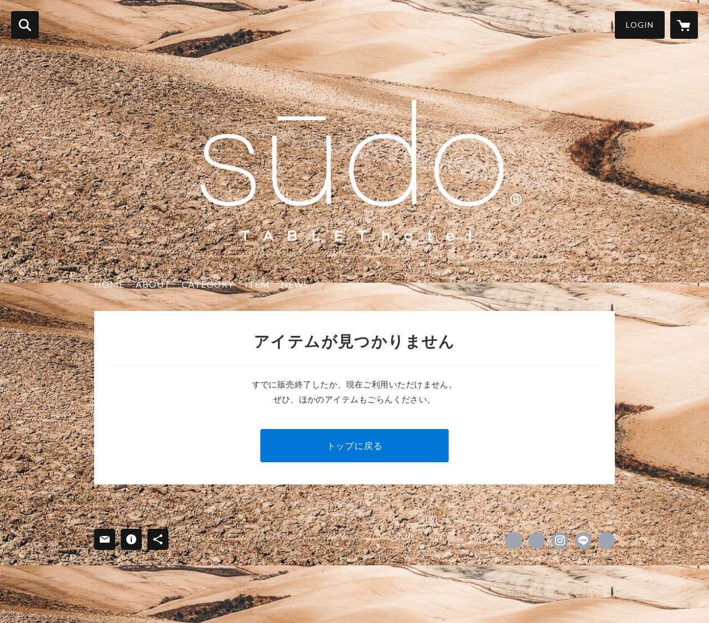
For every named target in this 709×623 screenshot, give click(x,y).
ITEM (257, 284)
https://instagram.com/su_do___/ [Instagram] (560, 540)
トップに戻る (355, 445)
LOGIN (640, 24)
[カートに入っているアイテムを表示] (684, 25)
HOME (109, 284)
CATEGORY (208, 284)
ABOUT (153, 284)
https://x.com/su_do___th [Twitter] (536, 540)
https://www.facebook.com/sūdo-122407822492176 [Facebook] (513, 540)
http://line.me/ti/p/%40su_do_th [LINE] (583, 540)
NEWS (295, 284)
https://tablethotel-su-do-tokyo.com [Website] (606, 540)
